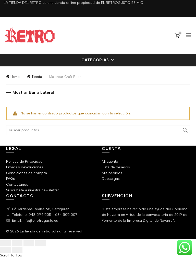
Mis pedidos (111, 173)
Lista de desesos (115, 167)
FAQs (10, 179)
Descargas (110, 179)
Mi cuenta (109, 162)
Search (185, 130)
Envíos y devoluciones (24, 167)
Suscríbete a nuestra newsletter (31, 190)
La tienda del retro (33, 231)
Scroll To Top (10, 256)
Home (14, 77)
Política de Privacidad (23, 162)
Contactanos (16, 185)
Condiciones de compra (25, 173)
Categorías (95, 60)
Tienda (34, 77)
